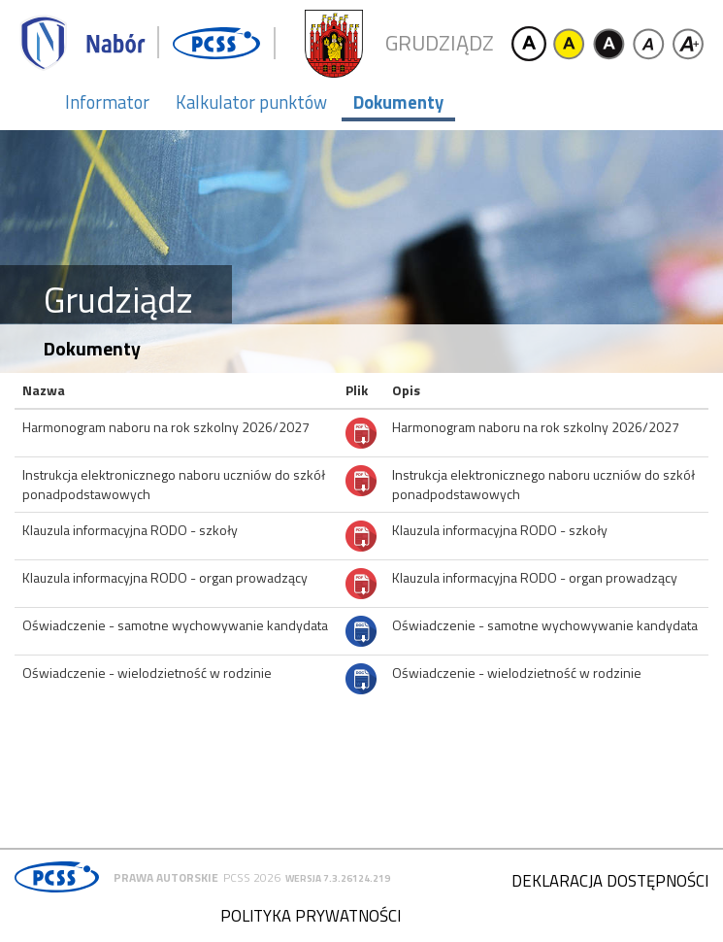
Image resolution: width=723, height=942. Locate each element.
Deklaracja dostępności (609, 880)
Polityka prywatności (310, 915)
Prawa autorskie (166, 877)
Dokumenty (398, 102)
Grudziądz (439, 43)
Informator (107, 102)
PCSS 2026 (251, 877)
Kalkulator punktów (251, 102)
